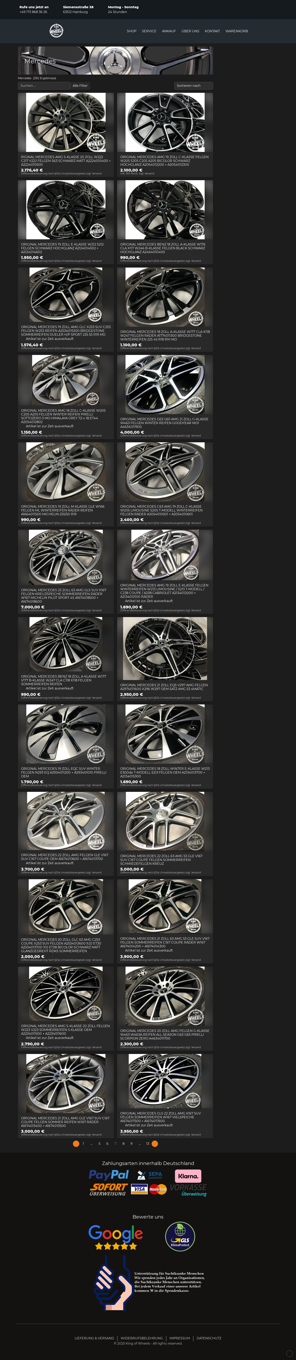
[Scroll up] (289, 1353)
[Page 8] (123, 1144)
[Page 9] (132, 1144)
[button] (91, 1144)
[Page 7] (115, 1144)
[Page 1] (83, 1144)
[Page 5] (99, 1144)
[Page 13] (148, 1144)
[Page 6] (107, 1144)
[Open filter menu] (80, 86)
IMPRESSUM (179, 1338)
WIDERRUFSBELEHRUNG (142, 1338)
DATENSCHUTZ (209, 1338)
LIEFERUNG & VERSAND (94, 1338)
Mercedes (24, 78)
